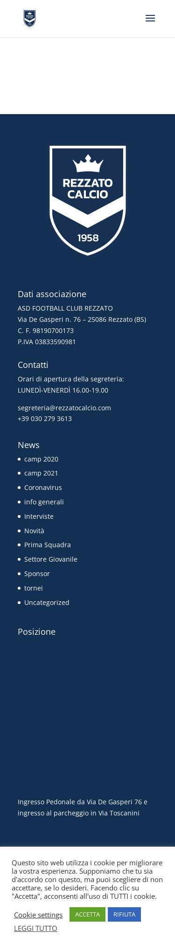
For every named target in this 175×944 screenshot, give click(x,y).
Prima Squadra (47, 544)
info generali (44, 501)
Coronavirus (43, 487)
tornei (33, 588)
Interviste (39, 516)
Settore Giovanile (50, 559)
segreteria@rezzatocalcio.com (64, 407)
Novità (34, 530)
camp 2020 (41, 459)
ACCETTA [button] (87, 914)
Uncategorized (47, 602)
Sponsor (37, 573)
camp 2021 (41, 473)
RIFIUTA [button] (124, 914)
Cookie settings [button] (38, 914)
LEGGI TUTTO (35, 928)
